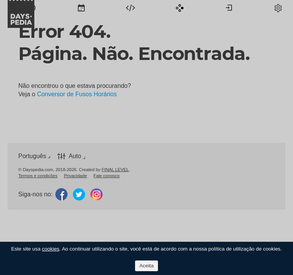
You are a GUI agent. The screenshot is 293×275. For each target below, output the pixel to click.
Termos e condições (37, 175)
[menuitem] (32, 7)
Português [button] (32, 156)
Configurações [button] (278, 7)
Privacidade (75, 175)
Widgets (130, 7)
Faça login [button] (229, 7)
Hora (32, 7)
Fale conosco (106, 175)
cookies (51, 249)
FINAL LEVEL (115, 169)
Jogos (179, 7)
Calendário (81, 7)
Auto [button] (75, 156)
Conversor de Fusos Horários (77, 94)
